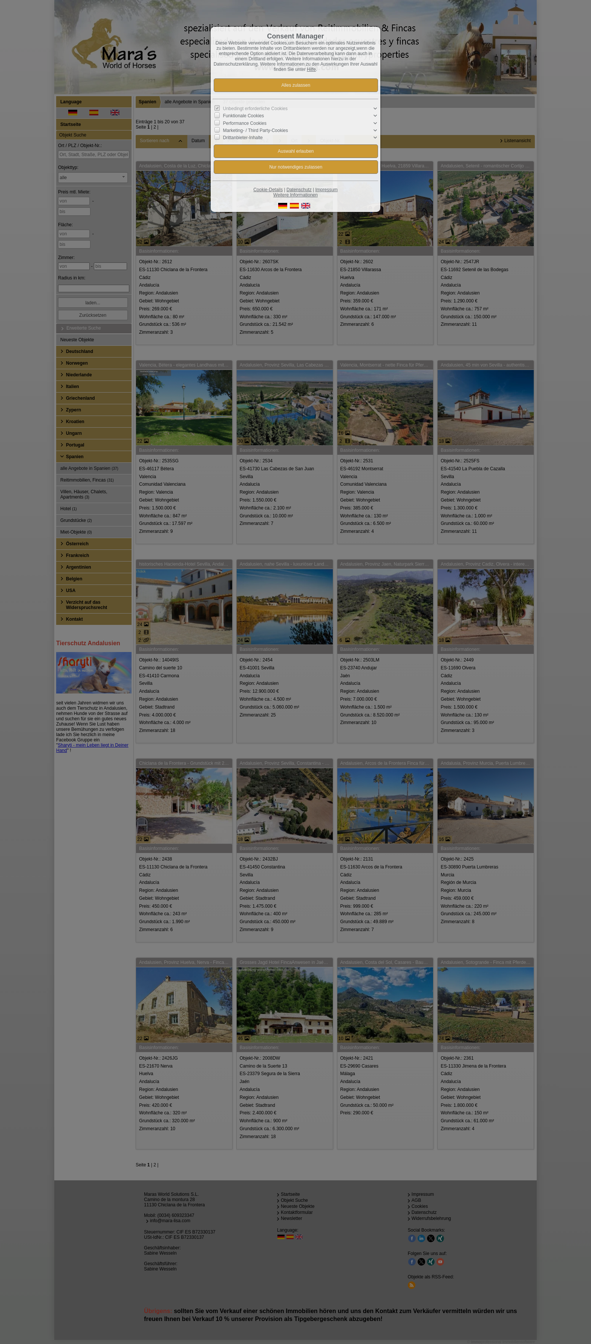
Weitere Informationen (295, 195)
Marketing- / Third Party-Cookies (255, 130)
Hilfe (311, 69)
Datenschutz (299, 189)
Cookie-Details (268, 189)
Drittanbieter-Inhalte (243, 137)
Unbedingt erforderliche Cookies (255, 108)
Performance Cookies (244, 123)
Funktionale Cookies (243, 115)
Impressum (326, 189)
